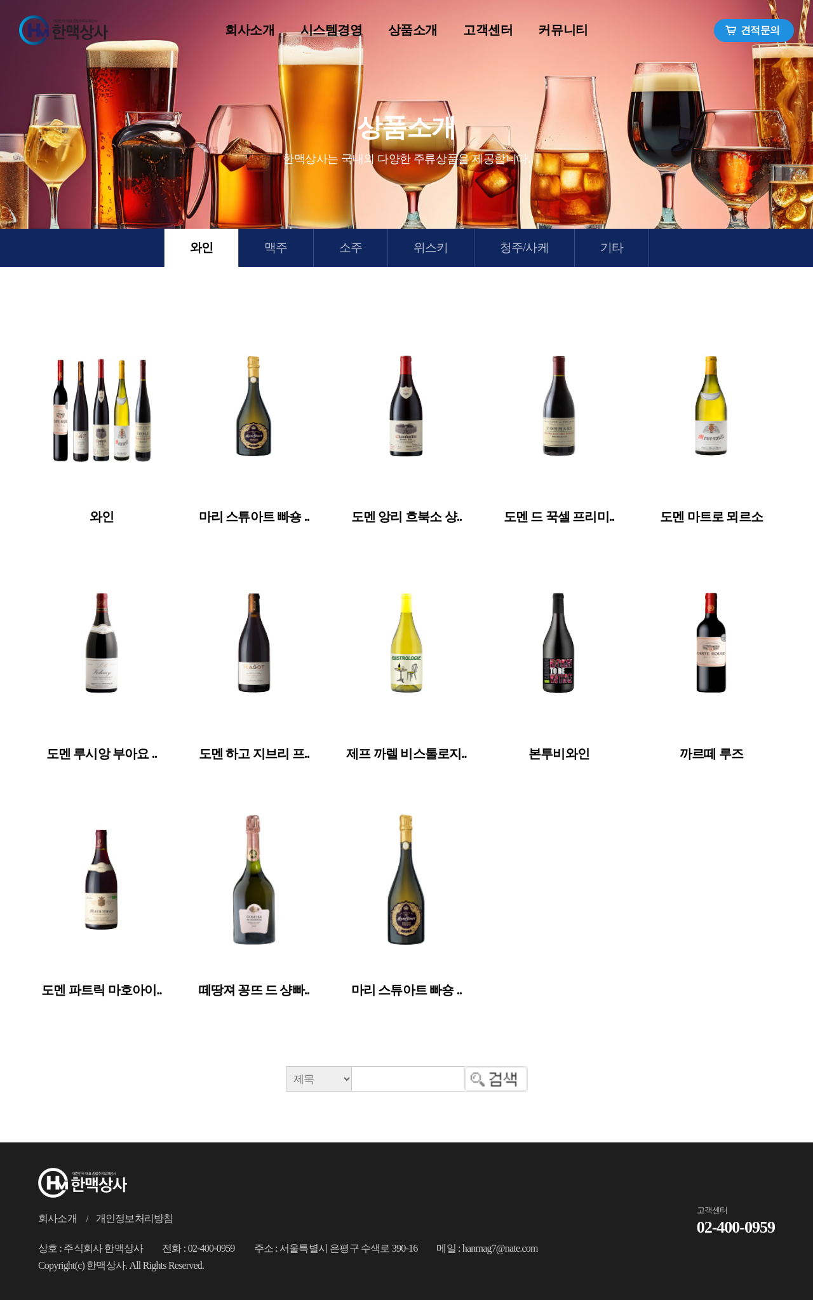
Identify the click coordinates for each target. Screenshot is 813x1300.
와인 (201, 247)
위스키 (430, 247)
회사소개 (57, 1218)
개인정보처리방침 (134, 1218)
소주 (350, 247)
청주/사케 (524, 247)
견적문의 (752, 30)
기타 (611, 247)
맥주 (275, 247)
